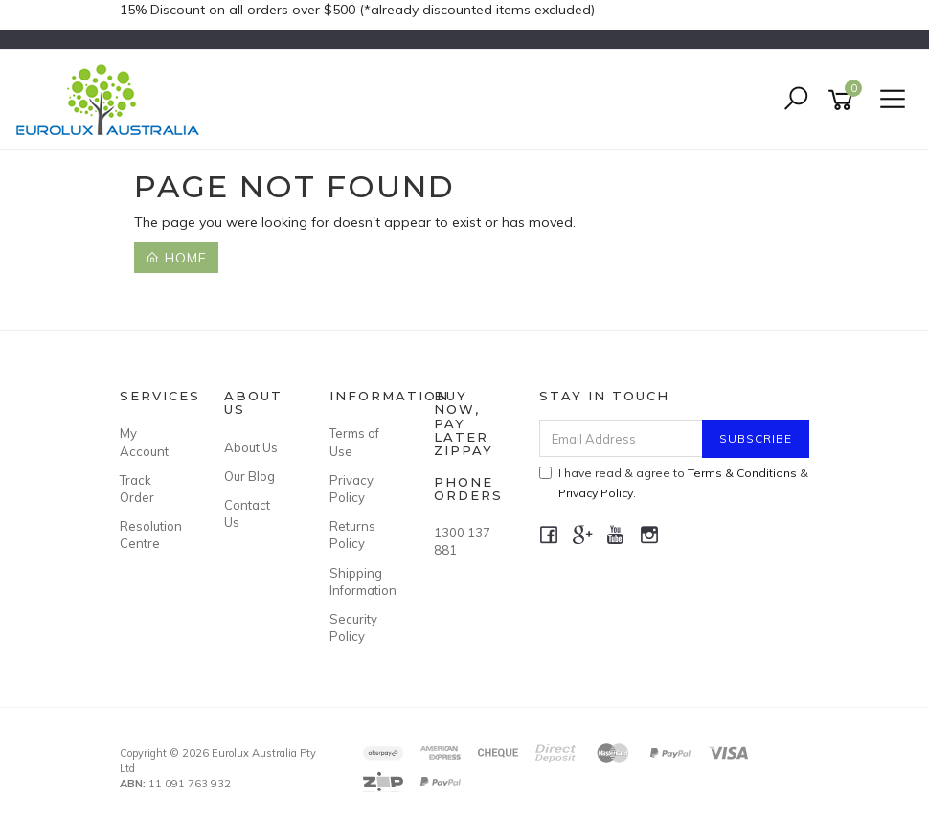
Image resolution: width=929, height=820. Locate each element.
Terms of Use (354, 441)
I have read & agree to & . (673, 483)
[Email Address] (621, 438)
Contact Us (247, 513)
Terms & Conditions (742, 473)
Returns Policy (352, 534)
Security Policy (353, 627)
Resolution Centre (150, 534)
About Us (251, 447)
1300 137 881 (462, 541)
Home (176, 257)
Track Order (137, 488)
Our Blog (249, 476)
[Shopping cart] (844, 100)
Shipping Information (360, 581)
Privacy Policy (351, 488)
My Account (144, 441)
